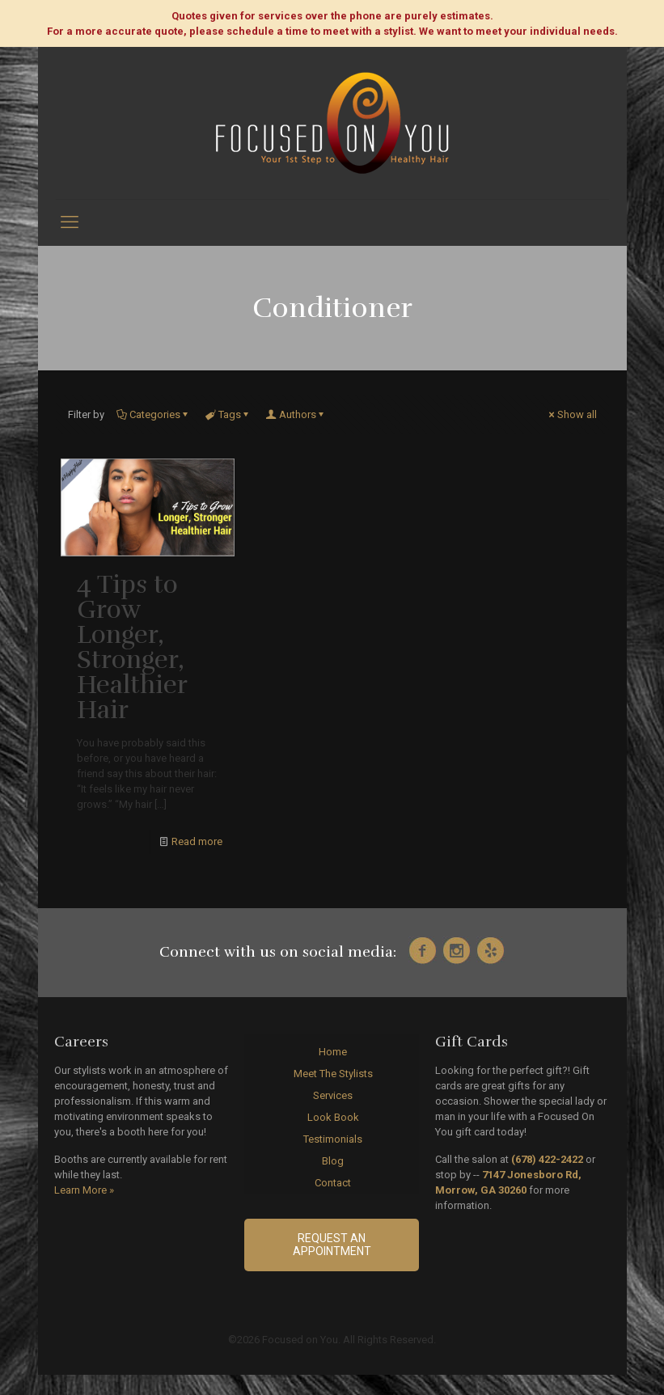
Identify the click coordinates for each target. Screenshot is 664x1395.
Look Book (333, 1117)
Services (333, 1095)
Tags (228, 414)
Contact (333, 1183)
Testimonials (332, 1139)
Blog (333, 1161)
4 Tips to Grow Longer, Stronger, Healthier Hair (132, 647)
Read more (196, 841)
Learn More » (84, 1190)
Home (333, 1052)
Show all (572, 414)
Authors (296, 414)
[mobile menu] (69, 222)
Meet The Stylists (333, 1073)
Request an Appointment (332, 1245)
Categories (153, 414)
